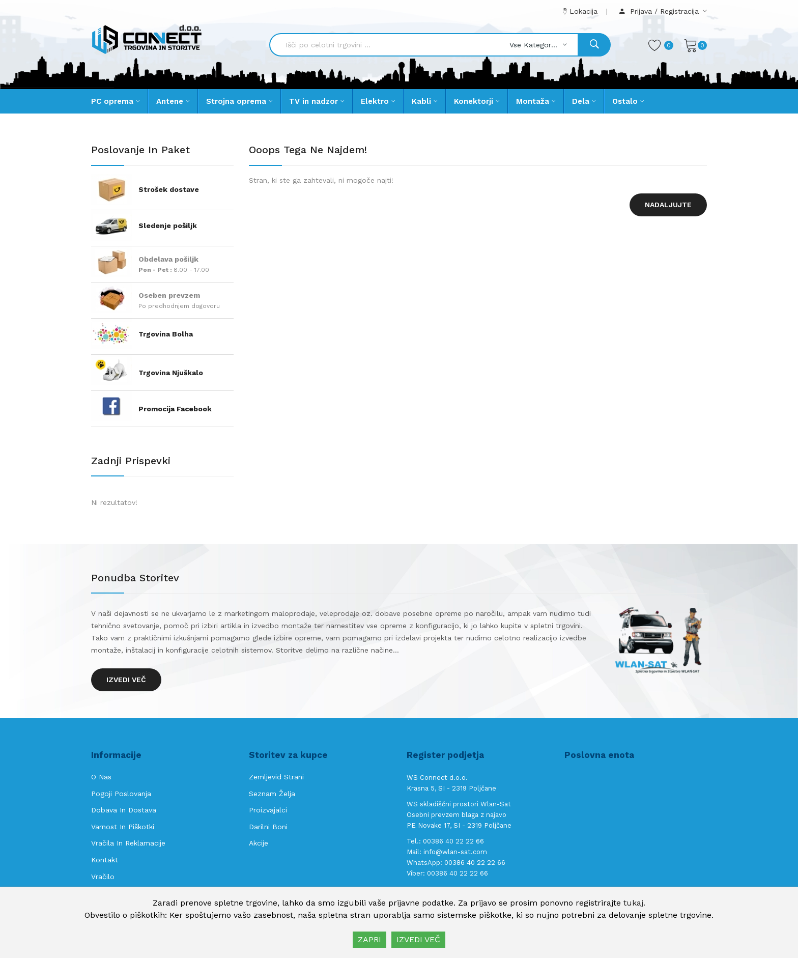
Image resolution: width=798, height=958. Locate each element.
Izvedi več (126, 679)
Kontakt (104, 860)
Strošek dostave (168, 189)
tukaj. (634, 903)
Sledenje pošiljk (167, 225)
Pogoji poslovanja (121, 794)
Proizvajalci (268, 810)
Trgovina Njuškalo (170, 373)
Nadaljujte (668, 205)
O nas (101, 777)
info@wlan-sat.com (455, 852)
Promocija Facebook (175, 409)
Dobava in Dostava (123, 810)
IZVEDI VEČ (418, 939)
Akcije (258, 843)
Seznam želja (272, 794)
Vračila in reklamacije (128, 843)
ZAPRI (369, 939)
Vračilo (103, 876)
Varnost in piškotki (122, 827)
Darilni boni (268, 827)
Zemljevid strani (276, 777)
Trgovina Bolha (165, 334)
